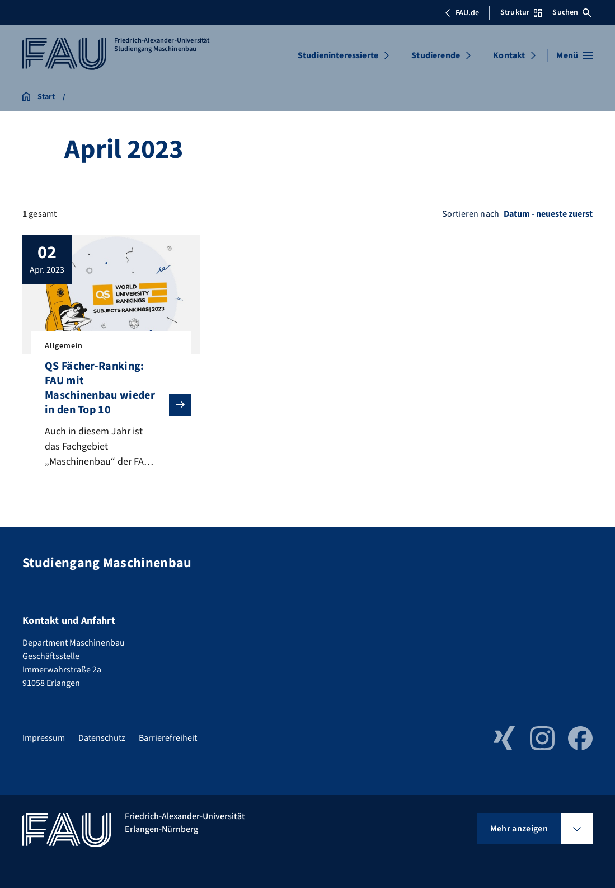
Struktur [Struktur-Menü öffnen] (521, 12)
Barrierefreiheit (168, 738)
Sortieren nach (470, 214)
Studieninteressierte (338, 55)
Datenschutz (101, 738)
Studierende (435, 55)
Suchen (571, 12)
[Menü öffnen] (574, 55)
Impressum (43, 738)
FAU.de (461, 12)
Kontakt (509, 55)
